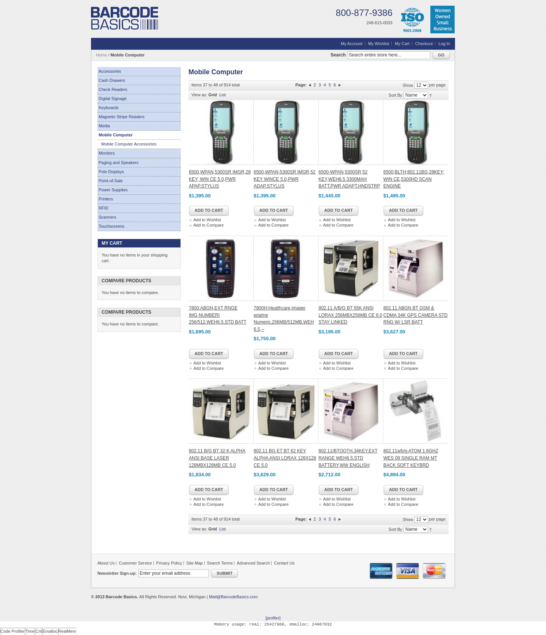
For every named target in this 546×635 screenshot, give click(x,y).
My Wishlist (378, 43)
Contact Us (284, 563)
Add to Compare (208, 225)
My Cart (402, 43)
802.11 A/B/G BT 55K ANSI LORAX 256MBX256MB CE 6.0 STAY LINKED (350, 315)
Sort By (395, 95)
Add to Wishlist (207, 219)
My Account (351, 43)
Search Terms (220, 563)
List (222, 94)
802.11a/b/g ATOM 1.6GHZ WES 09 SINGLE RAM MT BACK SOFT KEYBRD (410, 458)
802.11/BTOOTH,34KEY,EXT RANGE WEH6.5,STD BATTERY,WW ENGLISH (348, 458)
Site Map (194, 563)
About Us (106, 563)
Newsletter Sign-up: (116, 573)
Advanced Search (253, 563)
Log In (444, 43)
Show (408, 85)
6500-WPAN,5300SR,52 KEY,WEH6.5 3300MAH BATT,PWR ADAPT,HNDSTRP (349, 179)
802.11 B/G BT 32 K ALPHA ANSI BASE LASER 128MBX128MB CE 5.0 (217, 458)
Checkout (424, 43)
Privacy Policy (169, 563)
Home (101, 55)
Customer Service (135, 563)
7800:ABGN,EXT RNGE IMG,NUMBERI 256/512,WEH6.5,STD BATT (217, 315)
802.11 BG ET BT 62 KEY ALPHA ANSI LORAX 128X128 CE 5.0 (285, 458)
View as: (199, 94)
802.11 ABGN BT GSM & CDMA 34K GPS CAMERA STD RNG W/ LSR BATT (415, 315)
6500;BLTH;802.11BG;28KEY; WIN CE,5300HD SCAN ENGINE (413, 179)
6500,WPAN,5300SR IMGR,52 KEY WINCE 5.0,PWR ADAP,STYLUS (284, 179)
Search (338, 55)
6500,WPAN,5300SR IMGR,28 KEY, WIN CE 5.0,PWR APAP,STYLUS (220, 179)
